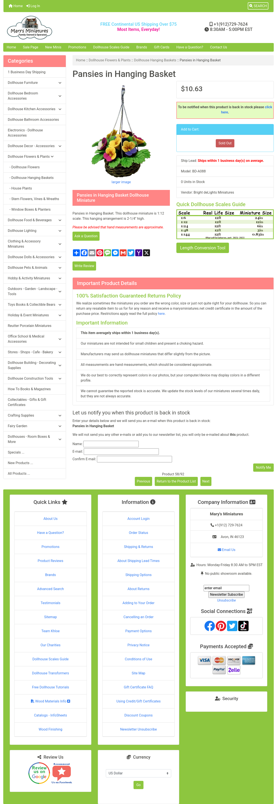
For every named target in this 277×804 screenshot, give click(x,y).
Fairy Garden (34, 426)
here (161, 314)
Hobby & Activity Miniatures (34, 278)
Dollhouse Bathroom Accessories (33, 120)
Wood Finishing (50, 729)
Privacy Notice (138, 645)
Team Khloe (50, 631)
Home (16, 6)
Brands (141, 47)
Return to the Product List (176, 481)
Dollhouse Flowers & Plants (110, 60)
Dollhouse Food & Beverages (34, 220)
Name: (77, 444)
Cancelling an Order (138, 617)
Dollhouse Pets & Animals (34, 268)
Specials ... (16, 452)
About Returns (138, 589)
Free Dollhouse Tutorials (50, 687)
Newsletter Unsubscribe (138, 729)
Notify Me (263, 467)
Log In (33, 6)
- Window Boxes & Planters (29, 209)
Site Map (138, 673)
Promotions (77, 47)
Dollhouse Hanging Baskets (155, 60)
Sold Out (225, 143)
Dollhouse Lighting (34, 231)
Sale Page (30, 47)
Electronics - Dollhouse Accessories (25, 132)
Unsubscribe (226, 600)
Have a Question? (189, 47)
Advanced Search (50, 589)
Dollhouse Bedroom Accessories (34, 95)
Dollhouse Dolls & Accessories (34, 257)
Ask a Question (86, 236)
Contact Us (218, 47)
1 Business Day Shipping (26, 72)
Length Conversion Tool (202, 247)
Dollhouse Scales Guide (111, 47)
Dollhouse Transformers (50, 673)
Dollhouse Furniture (34, 83)
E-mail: (77, 451)
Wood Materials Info (50, 701)
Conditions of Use (138, 659)
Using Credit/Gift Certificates (138, 701)
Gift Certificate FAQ (138, 687)
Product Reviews (50, 561)
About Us (50, 519)
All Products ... (19, 473)
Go (138, 785)
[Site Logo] (48, 28)
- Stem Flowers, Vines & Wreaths (33, 199)
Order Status (138, 533)
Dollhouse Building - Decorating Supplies (34, 365)
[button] (258, 6)
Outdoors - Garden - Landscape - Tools (34, 291)
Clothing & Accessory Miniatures (34, 243)
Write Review (84, 266)
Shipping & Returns (138, 547)
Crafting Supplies (34, 415)
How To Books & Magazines (29, 389)
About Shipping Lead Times (138, 561)
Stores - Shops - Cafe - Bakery (34, 352)
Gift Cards (161, 47)
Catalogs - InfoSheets (50, 715)
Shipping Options (138, 575)
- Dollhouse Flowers (24, 167)
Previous (143, 481)
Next (205, 481)
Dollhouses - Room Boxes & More (34, 439)
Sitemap (50, 617)
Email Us (226, 550)
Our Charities (50, 645)
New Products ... (20, 463)
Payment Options (138, 631)
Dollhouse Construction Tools (34, 378)
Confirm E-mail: (84, 459)
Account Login (138, 519)
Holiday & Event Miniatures (34, 315)
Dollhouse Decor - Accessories (34, 146)
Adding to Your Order (138, 603)
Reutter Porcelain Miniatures (29, 326)
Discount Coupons (138, 715)
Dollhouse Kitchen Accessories (34, 109)
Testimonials (50, 603)
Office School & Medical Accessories (34, 339)
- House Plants (20, 188)
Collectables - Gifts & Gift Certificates (27, 402)
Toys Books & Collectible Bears (34, 304)
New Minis (53, 47)
